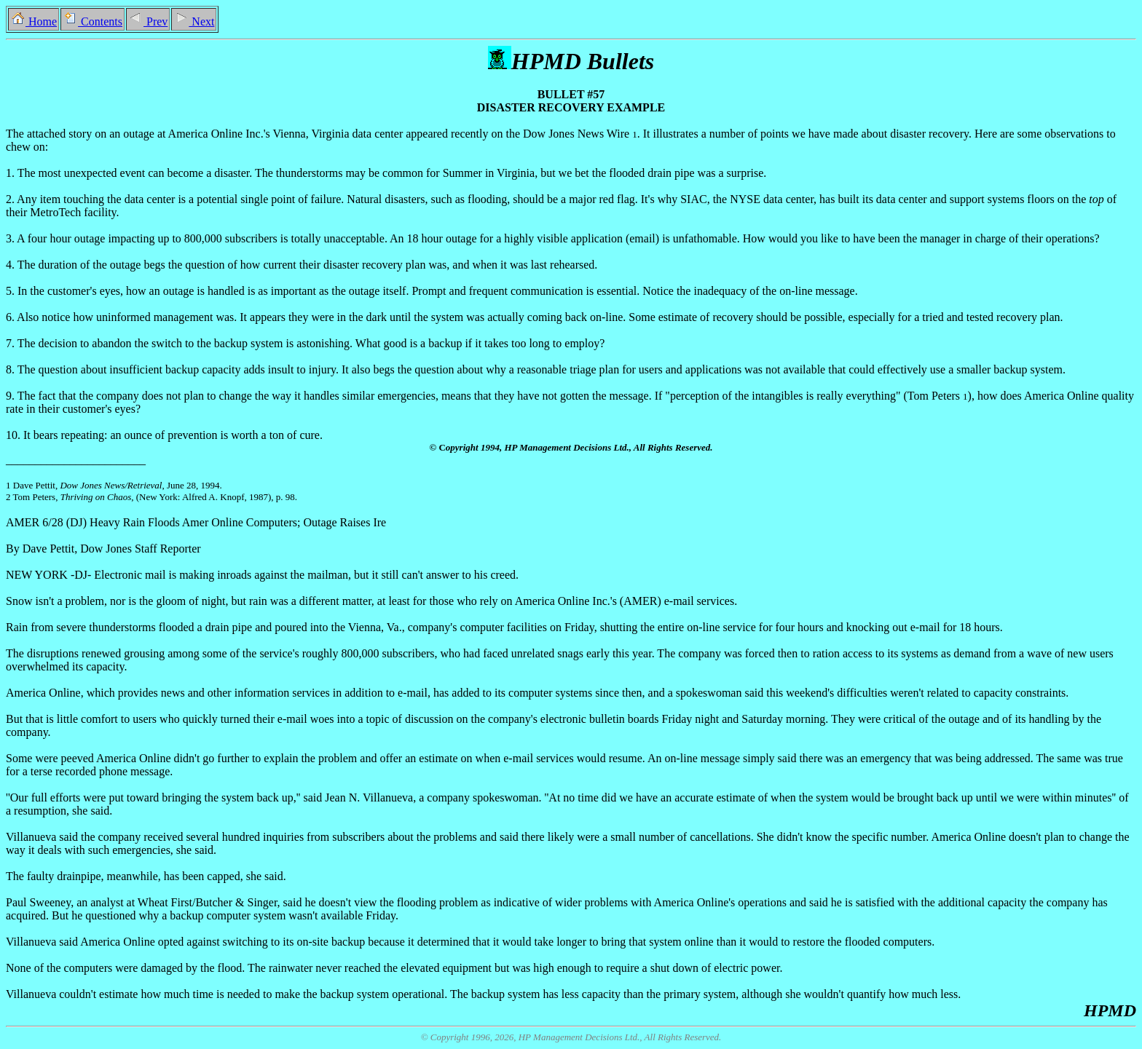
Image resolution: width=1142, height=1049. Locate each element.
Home (33, 21)
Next (193, 21)
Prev (148, 21)
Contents (92, 21)
